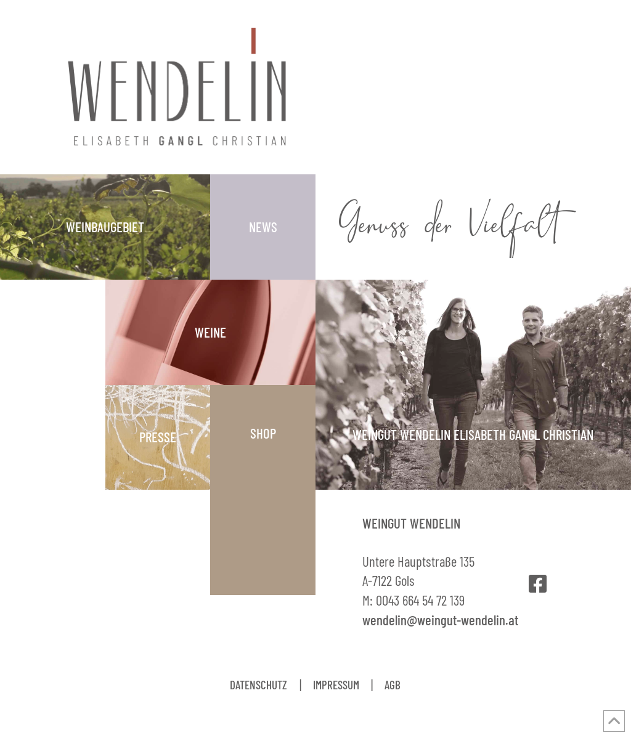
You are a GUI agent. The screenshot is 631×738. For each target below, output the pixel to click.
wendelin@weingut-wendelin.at (440, 619)
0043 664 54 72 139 (420, 600)
